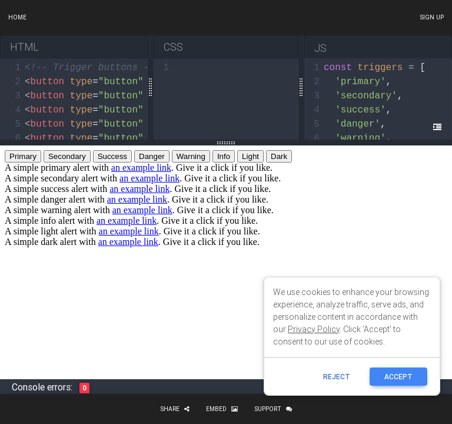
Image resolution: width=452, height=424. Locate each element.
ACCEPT (398, 376)
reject (336, 376)
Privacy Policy (314, 329)
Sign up (432, 17)
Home (17, 17)
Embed (222, 409)
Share (175, 409)
